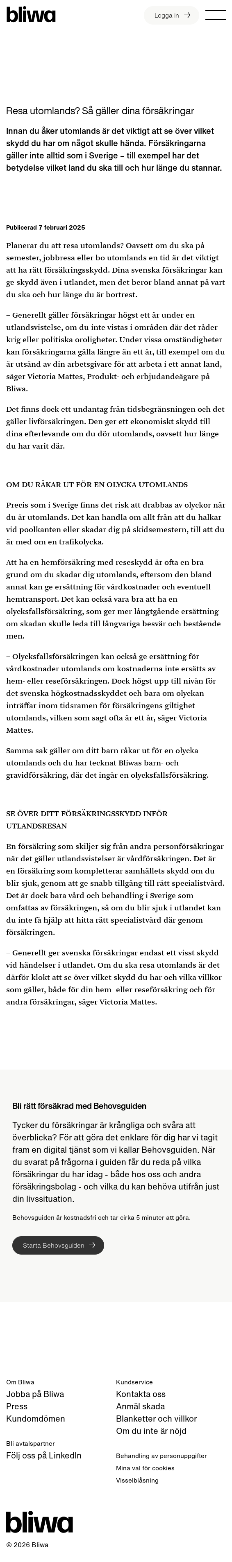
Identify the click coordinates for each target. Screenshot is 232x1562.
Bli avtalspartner (30, 1443)
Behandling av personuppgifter (161, 1455)
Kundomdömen (35, 1418)
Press (16, 1406)
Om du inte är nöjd (151, 1431)
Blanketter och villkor (156, 1418)
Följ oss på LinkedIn (44, 1455)
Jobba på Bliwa (35, 1394)
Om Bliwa (20, 1381)
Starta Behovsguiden (53, 1245)
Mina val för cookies (145, 1467)
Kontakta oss (141, 1394)
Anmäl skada (140, 1406)
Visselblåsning (137, 1480)
